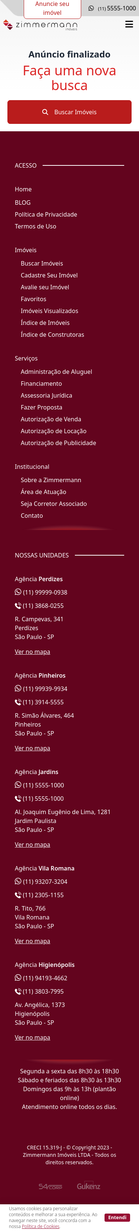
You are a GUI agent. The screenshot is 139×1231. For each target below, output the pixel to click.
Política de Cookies (40, 1226)
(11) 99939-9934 (41, 689)
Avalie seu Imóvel (45, 287)
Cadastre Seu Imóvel (49, 275)
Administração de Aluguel (56, 372)
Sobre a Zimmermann (51, 480)
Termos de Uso (35, 226)
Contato (32, 515)
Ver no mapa (32, 652)
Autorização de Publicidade (58, 443)
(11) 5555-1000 (39, 785)
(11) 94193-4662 (41, 978)
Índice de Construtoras (52, 334)
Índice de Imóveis (45, 323)
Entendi (117, 1217)
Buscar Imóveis (69, 112)
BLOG (23, 202)
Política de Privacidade (46, 214)
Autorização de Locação (53, 431)
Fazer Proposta (41, 407)
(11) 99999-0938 (41, 592)
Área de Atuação (43, 492)
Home (23, 189)
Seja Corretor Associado (54, 504)
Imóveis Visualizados (49, 311)
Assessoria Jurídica (46, 395)
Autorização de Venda (51, 419)
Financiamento (41, 383)
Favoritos (33, 299)
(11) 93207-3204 (41, 882)
